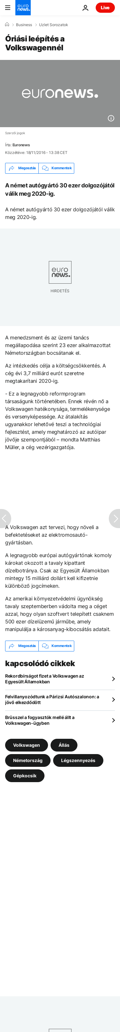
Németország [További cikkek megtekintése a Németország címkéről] (28, 760)
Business (24, 25)
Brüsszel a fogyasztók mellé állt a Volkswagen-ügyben (39, 720)
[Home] (7, 24)
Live (105, 7)
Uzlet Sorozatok (53, 25)
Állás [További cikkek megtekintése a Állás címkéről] (64, 744)
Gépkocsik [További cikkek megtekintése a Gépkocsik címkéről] (24, 775)
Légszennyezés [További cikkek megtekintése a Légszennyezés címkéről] (78, 760)
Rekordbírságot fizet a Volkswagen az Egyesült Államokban (44, 678)
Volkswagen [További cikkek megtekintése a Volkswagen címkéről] (26, 744)
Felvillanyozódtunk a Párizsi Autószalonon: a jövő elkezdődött (52, 699)
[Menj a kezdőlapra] (23, 7)
